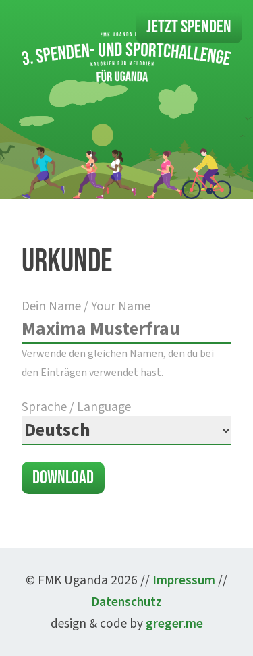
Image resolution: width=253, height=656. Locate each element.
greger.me (174, 623)
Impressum (183, 580)
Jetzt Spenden (188, 27)
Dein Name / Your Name (126, 338)
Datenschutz (126, 602)
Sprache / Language (126, 421)
